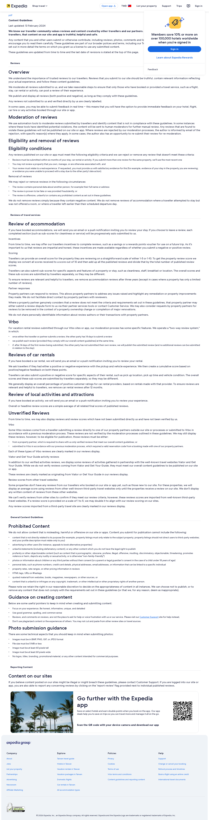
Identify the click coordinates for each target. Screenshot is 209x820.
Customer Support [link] (149, 616)
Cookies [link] (111, 764)
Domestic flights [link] (64, 779)
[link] (174, 69)
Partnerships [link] (12, 774)
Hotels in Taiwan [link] (64, 764)
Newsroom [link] (11, 784)
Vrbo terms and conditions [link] (119, 774)
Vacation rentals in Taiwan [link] (68, 769)
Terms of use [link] (113, 769)
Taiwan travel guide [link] (65, 758)
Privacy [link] (111, 758)
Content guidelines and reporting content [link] (126, 779)
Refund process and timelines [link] (171, 769)
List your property (147, 5)
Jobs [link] (9, 764)
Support (166, 5)
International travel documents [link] (171, 779)
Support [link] (162, 758)
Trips (179, 5)
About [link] (9, 758)
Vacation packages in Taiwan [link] (69, 774)
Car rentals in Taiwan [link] (66, 784)
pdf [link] (10, 15)
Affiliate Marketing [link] (15, 790)
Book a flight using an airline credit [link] (173, 774)
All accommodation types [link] (68, 790)
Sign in (198, 5)
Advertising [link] (12, 779)
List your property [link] (14, 769)
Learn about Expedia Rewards (174, 57)
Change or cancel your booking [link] (172, 764)
